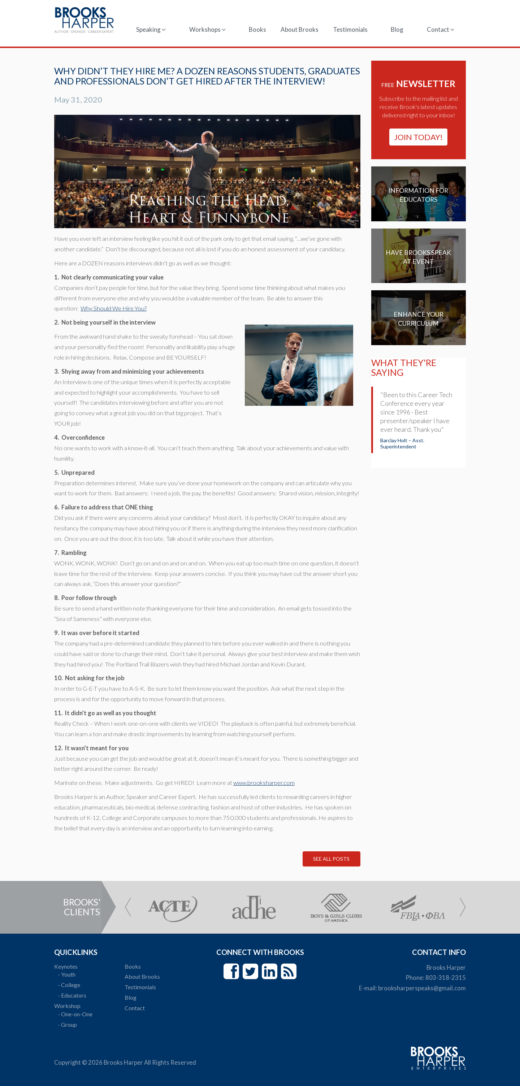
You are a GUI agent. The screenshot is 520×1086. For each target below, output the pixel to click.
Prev (128, 907)
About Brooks (299, 29)
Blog (397, 29)
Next (462, 907)
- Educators (72, 995)
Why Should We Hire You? (114, 308)
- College (69, 984)
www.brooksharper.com (264, 782)
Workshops (207, 29)
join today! (418, 137)
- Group (67, 1024)
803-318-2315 (445, 977)
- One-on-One (75, 1014)
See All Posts (331, 859)
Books (257, 29)
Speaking (151, 29)
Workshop (67, 1005)
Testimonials (350, 29)
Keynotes (66, 966)
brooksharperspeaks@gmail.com (422, 988)
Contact (440, 29)
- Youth (66, 974)
